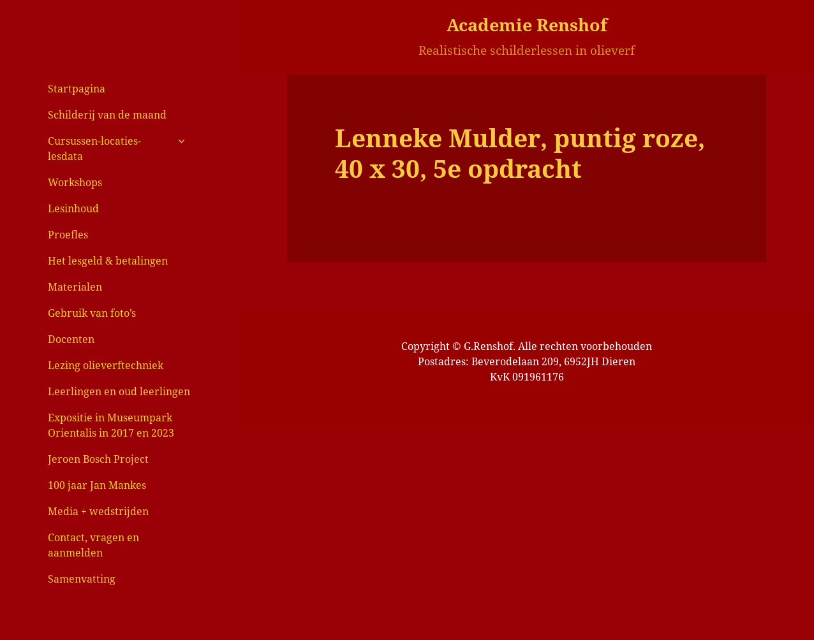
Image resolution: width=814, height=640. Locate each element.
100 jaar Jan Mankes (97, 485)
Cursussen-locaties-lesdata (94, 148)
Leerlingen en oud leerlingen (119, 391)
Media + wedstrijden (98, 511)
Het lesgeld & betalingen (108, 261)
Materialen (75, 287)
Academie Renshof (527, 24)
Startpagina (76, 89)
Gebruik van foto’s (92, 313)
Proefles (68, 235)
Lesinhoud (73, 208)
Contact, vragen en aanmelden (93, 545)
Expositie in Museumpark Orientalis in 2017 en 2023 (111, 425)
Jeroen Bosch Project (98, 459)
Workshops (75, 182)
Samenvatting (81, 579)
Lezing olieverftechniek (105, 365)
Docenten (71, 339)
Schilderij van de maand (107, 115)
